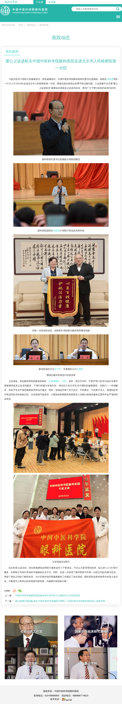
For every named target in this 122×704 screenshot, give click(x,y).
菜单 (117, 15)
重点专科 (31, 663)
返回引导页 (11, 2)
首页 (21, 25)
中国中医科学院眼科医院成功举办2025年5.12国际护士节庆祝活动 (47, 595)
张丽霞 (110, 79)
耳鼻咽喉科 (54, 381)
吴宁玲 (57, 369)
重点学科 (90, 663)
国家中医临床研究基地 (91, 631)
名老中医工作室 (31, 631)
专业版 (52, 2)
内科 (64, 381)
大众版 (39, 2)
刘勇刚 (80, 369)
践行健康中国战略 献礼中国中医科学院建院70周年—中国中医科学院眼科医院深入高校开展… (61, 601)
